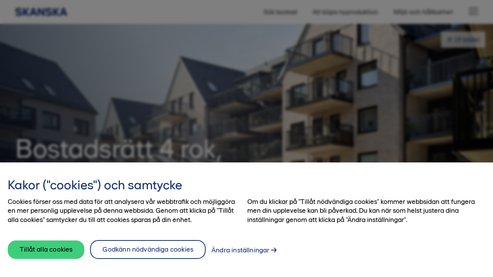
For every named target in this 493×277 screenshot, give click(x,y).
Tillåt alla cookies (46, 257)
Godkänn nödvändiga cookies (147, 257)
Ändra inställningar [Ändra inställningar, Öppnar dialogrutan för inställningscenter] (240, 258)
